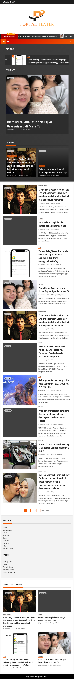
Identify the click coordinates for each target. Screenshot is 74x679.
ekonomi (6, 535)
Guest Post (55, 360)
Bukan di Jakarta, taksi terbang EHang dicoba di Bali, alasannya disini (53, 448)
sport (40, 342)
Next (47, 510)
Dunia (5, 533)
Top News (45, 118)
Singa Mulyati (56, 175)
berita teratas (7, 530)
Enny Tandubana (56, 264)
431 (42, 510)
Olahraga (6, 543)
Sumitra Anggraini (57, 454)
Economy (40, 440)
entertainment (12, 155)
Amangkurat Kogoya (61, 129)
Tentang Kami (7, 562)
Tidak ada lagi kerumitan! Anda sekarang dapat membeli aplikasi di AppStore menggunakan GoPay (18, 662)
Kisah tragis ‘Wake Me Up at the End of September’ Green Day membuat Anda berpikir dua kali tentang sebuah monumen (20, 165)
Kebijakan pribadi (8, 570)
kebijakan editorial (9, 572)
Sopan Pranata (24, 175)
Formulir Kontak (8, 548)
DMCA (5, 564)
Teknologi (6, 541)
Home (5, 527)
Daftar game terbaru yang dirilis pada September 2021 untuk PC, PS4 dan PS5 (53, 383)
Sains (5, 538)
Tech (39, 247)
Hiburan (5, 546)
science (9, 56)
